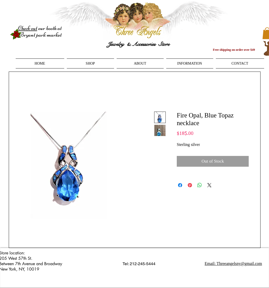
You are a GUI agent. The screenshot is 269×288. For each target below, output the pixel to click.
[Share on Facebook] (180, 185)
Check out (27, 28)
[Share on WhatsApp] (200, 185)
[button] (90, 63)
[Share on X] (209, 185)
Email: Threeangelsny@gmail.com (233, 263)
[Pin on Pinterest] (190, 185)
